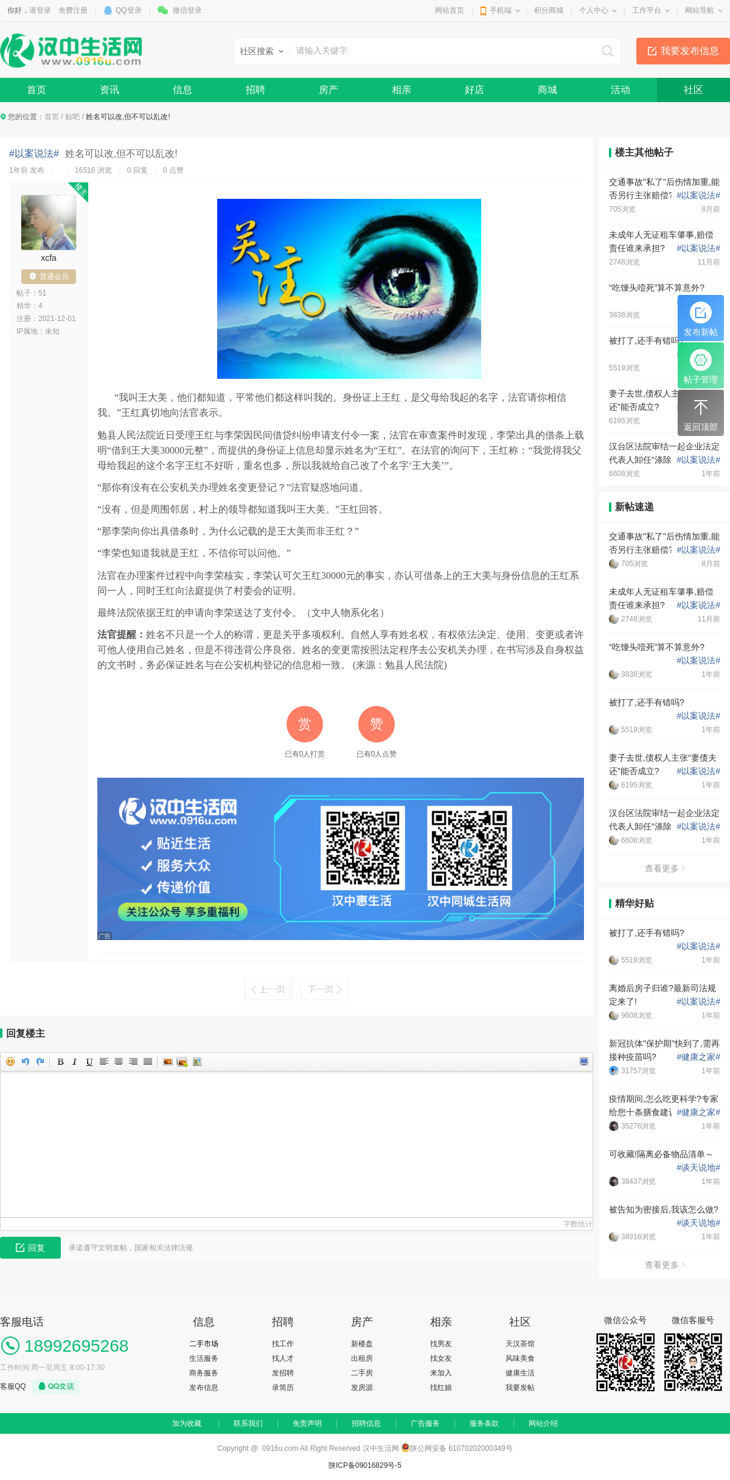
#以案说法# (34, 153)
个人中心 (593, 10)
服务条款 (484, 1423)
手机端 (501, 10)
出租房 (362, 1358)
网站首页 (449, 10)
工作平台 (646, 10)
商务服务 (203, 1373)
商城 (547, 90)
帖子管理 (701, 366)
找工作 (283, 1344)
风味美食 (520, 1358)
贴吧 (72, 116)
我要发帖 (520, 1387)
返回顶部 (701, 414)
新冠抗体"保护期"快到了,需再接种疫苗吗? (664, 1050)
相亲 (401, 90)
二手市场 (203, 1344)
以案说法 (698, 195)
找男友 (441, 1344)
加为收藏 (186, 1423)
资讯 (109, 90)
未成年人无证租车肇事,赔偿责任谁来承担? (661, 241)
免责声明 (307, 1423)
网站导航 (699, 10)
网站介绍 (543, 1423)
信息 (182, 90)
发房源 (362, 1387)
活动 (620, 90)
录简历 (283, 1387)
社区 (693, 90)
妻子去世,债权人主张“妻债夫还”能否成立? (663, 400)
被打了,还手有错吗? (646, 340)
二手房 (362, 1373)
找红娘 (441, 1387)
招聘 (255, 90)
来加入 (441, 1373)
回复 (30, 1248)
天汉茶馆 (520, 1344)
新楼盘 (362, 1344)
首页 (36, 90)
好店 (474, 90)
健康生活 (520, 1373)
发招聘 (283, 1373)
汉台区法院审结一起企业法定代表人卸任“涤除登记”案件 (664, 453)
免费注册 (73, 10)
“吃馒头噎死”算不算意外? (656, 287)
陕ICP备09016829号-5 (364, 1465)
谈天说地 (698, 1167)
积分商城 (548, 10)
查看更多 (665, 868)
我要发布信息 (690, 51)
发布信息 (203, 1387)
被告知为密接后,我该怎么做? (663, 1209)
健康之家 (698, 1057)
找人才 (283, 1358)
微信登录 (187, 10)
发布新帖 (701, 319)
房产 (328, 90)
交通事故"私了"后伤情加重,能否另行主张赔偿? (664, 188)
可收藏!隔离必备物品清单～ (661, 1154)
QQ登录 (129, 10)
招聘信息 (366, 1423)
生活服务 (203, 1358)
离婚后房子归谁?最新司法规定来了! (662, 994)
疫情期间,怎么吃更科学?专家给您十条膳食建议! (663, 1105)
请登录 (40, 10)
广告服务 (425, 1423)
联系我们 (248, 1423)
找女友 (441, 1358)
